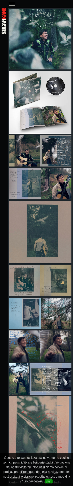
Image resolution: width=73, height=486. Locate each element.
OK (49, 481)
